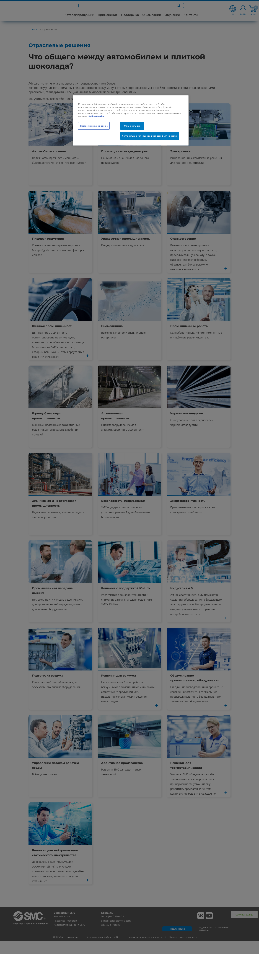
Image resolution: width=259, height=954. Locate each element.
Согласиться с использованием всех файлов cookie (149, 135)
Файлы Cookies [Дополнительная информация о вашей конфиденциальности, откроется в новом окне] (96, 116)
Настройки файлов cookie (94, 125)
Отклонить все (132, 125)
